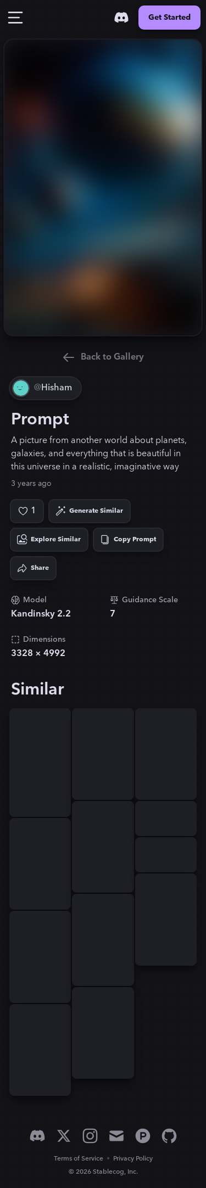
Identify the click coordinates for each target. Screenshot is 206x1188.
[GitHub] (169, 1136)
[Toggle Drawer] (15, 17)
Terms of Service (78, 1158)
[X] (64, 1136)
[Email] (116, 1136)
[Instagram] (90, 1136)
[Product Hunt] (143, 1136)
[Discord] (121, 18)
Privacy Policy (133, 1158)
